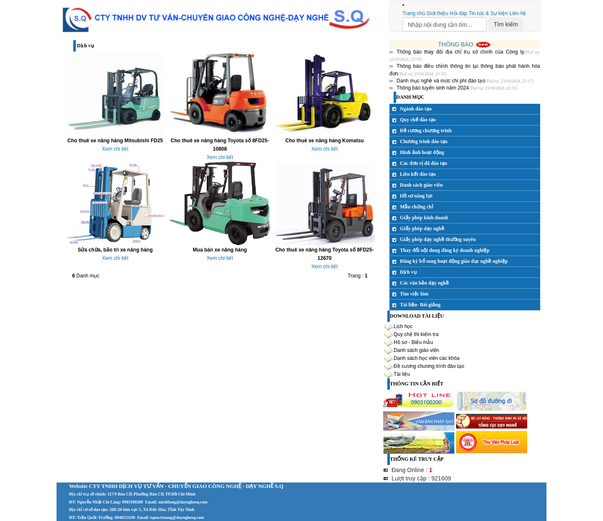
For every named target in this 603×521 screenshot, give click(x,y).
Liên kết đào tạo (418, 174)
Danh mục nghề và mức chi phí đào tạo (441, 81)
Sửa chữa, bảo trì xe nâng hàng (114, 250)
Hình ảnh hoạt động (422, 152)
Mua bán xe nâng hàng (220, 250)
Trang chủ (413, 13)
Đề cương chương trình (425, 130)
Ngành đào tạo (416, 109)
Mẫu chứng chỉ (416, 207)
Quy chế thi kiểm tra (416, 334)
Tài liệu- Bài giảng (420, 305)
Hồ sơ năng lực (416, 196)
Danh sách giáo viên (421, 185)
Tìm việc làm (414, 294)
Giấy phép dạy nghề (422, 228)
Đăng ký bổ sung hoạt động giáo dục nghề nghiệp (454, 261)
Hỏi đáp (458, 13)
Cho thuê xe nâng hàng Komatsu (324, 141)
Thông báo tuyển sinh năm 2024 (433, 88)
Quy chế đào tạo (418, 120)
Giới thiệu (437, 13)
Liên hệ (518, 13)
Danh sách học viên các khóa (426, 358)
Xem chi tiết (115, 149)
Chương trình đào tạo (424, 141)
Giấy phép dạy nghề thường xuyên (438, 239)
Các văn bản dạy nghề (424, 283)
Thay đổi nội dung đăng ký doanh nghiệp (445, 250)
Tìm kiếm (506, 24)
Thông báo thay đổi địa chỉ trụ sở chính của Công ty (460, 52)
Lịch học (403, 326)
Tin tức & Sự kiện (488, 13)
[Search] (444, 24)
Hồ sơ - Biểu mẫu (413, 342)
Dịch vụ (408, 272)
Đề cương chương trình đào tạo (429, 366)
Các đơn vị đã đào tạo (423, 163)
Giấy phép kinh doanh (424, 218)
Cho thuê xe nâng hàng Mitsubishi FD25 (115, 141)
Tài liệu (402, 374)
